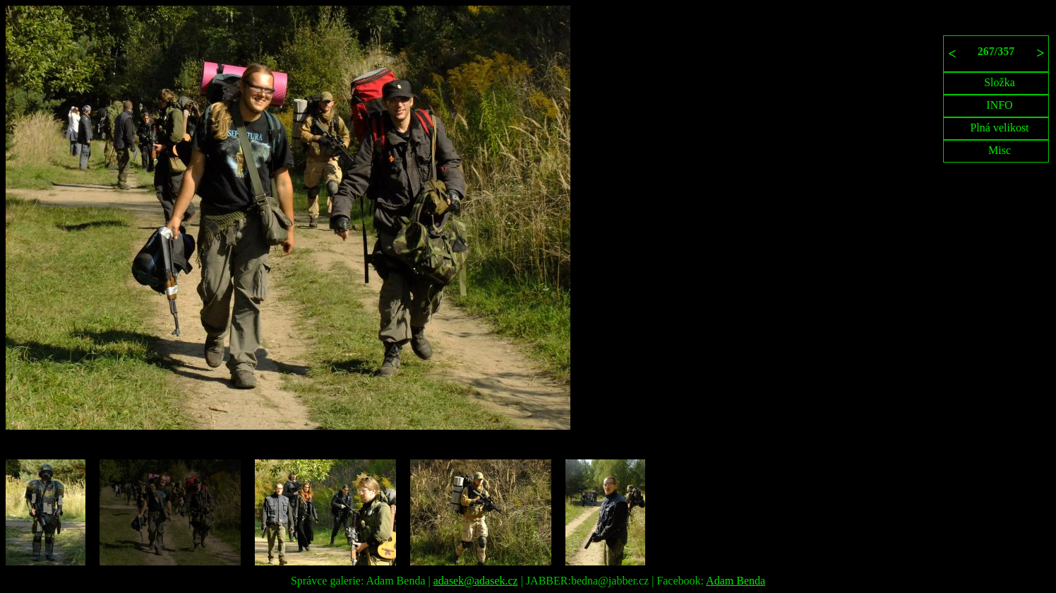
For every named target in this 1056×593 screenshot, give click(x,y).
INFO (999, 105)
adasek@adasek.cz (475, 581)
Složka (999, 82)
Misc (999, 150)
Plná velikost (999, 128)
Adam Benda (735, 581)
